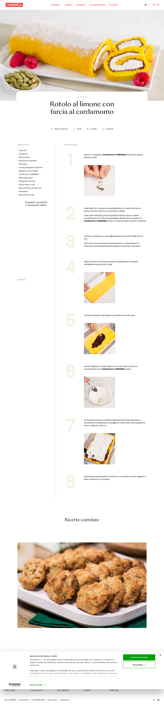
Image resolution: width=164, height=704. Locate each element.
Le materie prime (97, 5)
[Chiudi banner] (160, 669)
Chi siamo (55, 5)
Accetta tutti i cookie (139, 672)
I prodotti (80, 5)
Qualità (68, 5)
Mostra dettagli (36, 699)
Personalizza (139, 680)
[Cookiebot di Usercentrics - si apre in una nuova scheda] (15, 699)
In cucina (113, 5)
